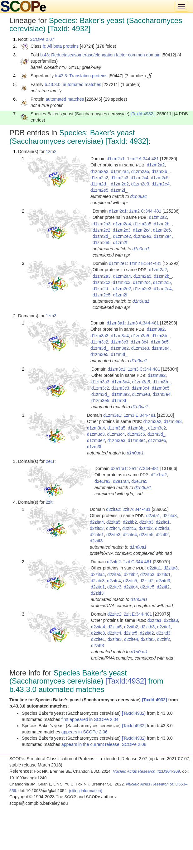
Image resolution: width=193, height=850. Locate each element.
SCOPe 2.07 (42, 39)
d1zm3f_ (119, 354)
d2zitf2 (162, 534)
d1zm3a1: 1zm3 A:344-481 (133, 322)
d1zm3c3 (119, 341)
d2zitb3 (146, 522)
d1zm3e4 (161, 348)
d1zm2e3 (140, 183)
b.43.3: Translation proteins (81, 75)
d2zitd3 (162, 528)
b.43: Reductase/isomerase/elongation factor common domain (100, 54)
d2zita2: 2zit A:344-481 (128, 509)
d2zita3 (170, 515)
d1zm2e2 (120, 183)
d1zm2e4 (161, 183)
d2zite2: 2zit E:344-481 (129, 614)
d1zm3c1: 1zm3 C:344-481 (134, 369)
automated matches (65, 99)
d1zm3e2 (120, 348)
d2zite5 (146, 534)
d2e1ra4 (121, 481)
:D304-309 (146, 771)
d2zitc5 (129, 528)
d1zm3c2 (99, 341)
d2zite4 (130, 534)
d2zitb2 (130, 522)
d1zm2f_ (119, 190)
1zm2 (51, 151)
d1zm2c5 (160, 177)
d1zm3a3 (99, 335)
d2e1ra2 (159, 474)
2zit (49, 502)
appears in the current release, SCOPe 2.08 (103, 744)
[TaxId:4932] (142, 113)
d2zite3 (113, 534)
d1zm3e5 (99, 354)
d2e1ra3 (102, 481)
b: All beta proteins (61, 46)
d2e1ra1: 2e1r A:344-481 (135, 468)
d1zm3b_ (161, 335)
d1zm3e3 (140, 348)
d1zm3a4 (120, 335)
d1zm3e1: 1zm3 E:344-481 (129, 415)
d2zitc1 (163, 522)
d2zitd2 (145, 528)
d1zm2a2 (156, 164)
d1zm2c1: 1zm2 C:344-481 (135, 211)
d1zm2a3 (99, 171)
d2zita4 (97, 522)
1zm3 (51, 315)
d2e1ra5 (139, 481)
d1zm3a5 (140, 335)
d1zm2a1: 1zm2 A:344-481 (133, 158)
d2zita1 (153, 515)
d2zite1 (97, 534)
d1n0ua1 (138, 196)
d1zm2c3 (119, 177)
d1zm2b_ (161, 171)
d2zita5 (113, 522)
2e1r (50, 461)
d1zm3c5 (160, 341)
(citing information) (85, 790)
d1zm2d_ (99, 183)
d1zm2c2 (99, 177)
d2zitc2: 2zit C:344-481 (129, 561)
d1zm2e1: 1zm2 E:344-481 (135, 263)
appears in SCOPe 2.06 (84, 731)
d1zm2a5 (140, 171)
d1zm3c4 (139, 341)
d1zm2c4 (139, 177)
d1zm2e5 (99, 190)
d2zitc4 (113, 528)
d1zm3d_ (99, 348)
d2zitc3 (97, 528)
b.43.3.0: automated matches (73, 84)
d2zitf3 (96, 540)
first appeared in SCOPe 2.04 (89, 719)
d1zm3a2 (156, 329)
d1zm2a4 (120, 171)
